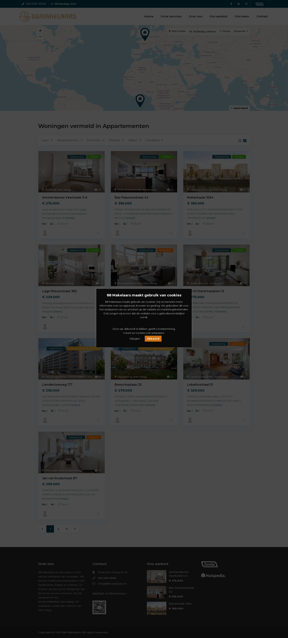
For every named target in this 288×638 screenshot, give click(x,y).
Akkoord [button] (153, 338)
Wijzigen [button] (134, 338)
